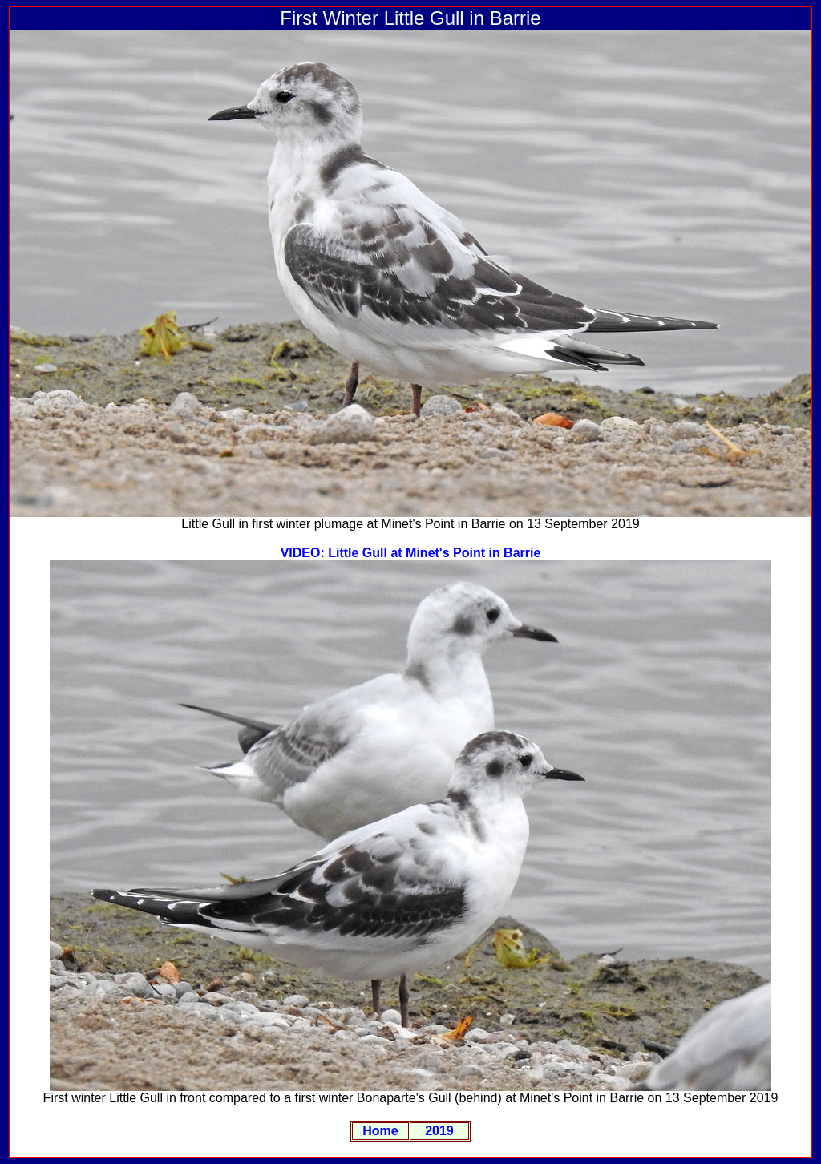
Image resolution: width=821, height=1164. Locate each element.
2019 (439, 1131)
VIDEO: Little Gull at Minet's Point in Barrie (411, 553)
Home (380, 1131)
